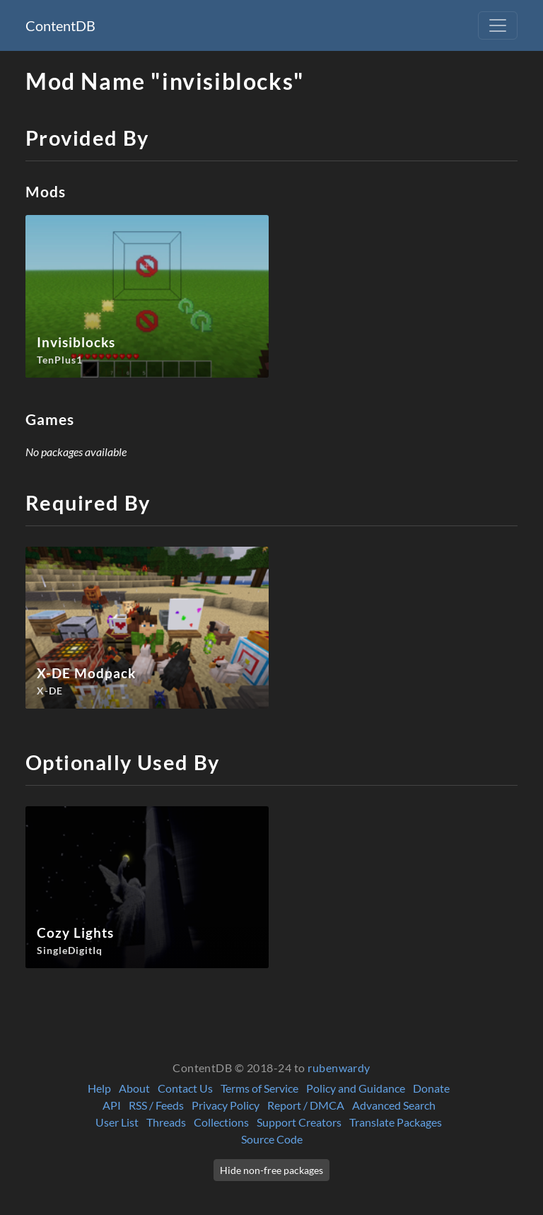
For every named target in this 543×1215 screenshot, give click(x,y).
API (112, 1105)
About (134, 1088)
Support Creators (299, 1122)
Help (99, 1088)
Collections (221, 1122)
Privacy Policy (225, 1105)
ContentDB (60, 25)
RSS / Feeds (156, 1105)
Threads (166, 1122)
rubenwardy (339, 1067)
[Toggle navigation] (498, 25)
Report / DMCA (305, 1105)
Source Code (272, 1139)
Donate (431, 1088)
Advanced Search (394, 1105)
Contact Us (185, 1088)
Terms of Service (259, 1088)
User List (117, 1122)
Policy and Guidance (355, 1088)
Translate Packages (395, 1122)
